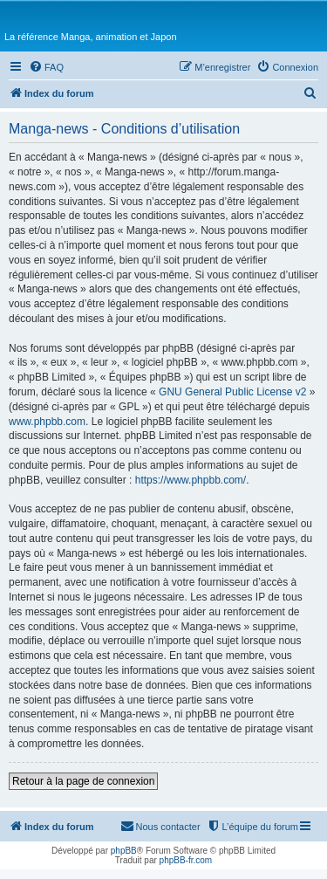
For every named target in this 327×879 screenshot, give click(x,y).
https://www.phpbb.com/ (190, 480)
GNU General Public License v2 (232, 392)
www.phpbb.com (47, 421)
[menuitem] (46, 67)
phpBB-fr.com (186, 860)
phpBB (124, 850)
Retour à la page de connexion (83, 781)
